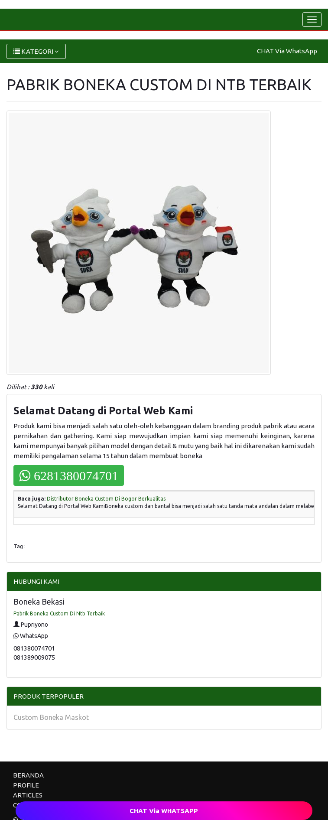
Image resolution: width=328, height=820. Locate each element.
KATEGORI (36, 51)
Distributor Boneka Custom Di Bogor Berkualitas (106, 498)
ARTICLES (27, 795)
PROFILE (26, 785)
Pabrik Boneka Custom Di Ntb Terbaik (59, 613)
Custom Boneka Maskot (51, 717)
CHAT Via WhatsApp (287, 51)
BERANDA (28, 775)
